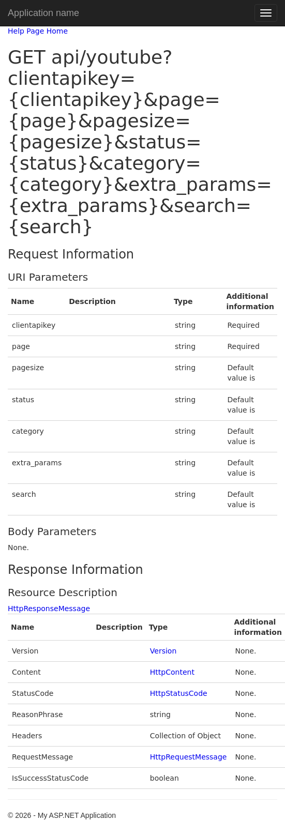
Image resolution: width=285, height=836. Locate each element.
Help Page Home (38, 31)
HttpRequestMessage (188, 757)
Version (163, 651)
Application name (43, 13)
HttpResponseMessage (49, 608)
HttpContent (172, 672)
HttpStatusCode (178, 693)
